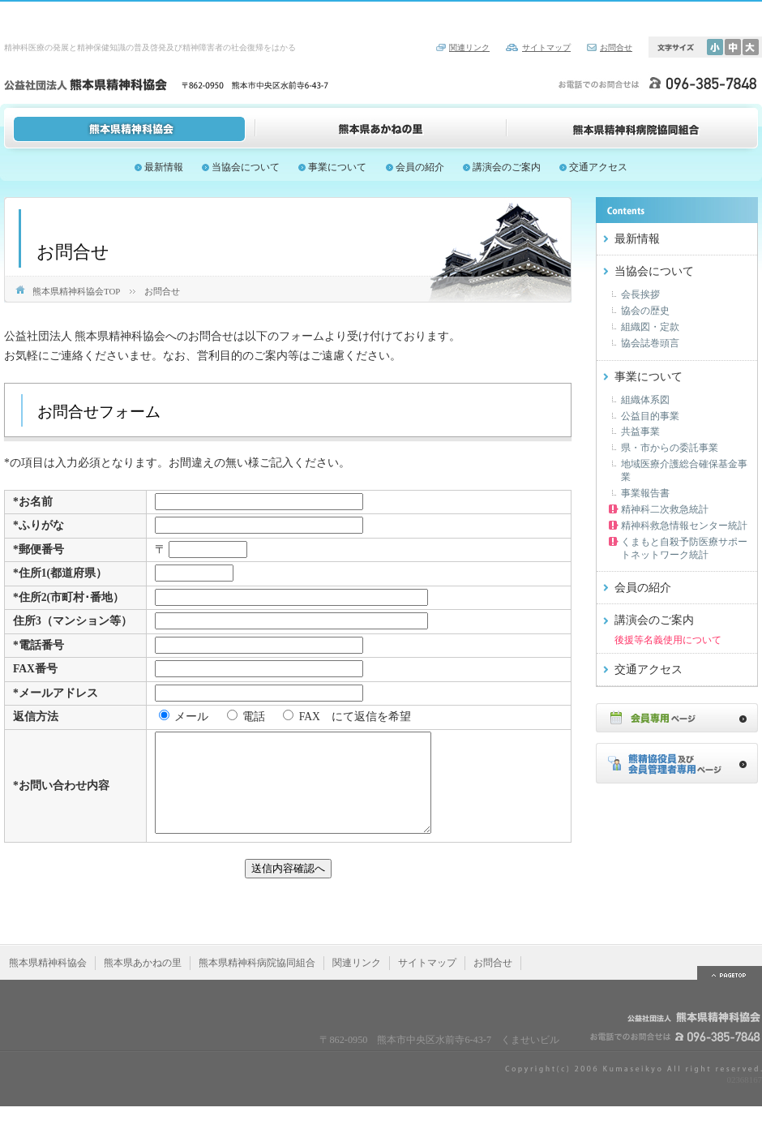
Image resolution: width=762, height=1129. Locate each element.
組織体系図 (645, 400)
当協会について (246, 167)
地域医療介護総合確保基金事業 (684, 470)
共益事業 (640, 431)
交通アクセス (598, 167)
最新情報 (163, 167)
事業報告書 (645, 493)
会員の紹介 (420, 167)
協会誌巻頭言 (650, 343)
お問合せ (616, 47)
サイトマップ (546, 47)
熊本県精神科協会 (129, 128)
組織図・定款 (650, 327)
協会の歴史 (645, 310)
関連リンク (469, 47)
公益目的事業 (650, 416)
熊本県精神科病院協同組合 (632, 128)
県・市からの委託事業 (669, 447)
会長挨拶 (640, 294)
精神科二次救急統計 (664, 509)
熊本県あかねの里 (381, 128)
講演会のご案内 (507, 167)
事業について (337, 167)
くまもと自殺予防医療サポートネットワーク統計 (684, 548)
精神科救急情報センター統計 (684, 525)
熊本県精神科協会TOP (76, 291)
